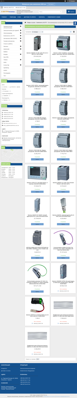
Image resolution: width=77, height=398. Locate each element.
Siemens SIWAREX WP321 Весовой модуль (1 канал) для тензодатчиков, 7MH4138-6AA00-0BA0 (63, 282)
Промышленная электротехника (8, 27)
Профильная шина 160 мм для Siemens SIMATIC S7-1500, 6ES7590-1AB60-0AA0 (63, 315)
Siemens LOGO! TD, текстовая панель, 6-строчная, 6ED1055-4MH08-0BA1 (37, 183)
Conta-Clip (6, 65)
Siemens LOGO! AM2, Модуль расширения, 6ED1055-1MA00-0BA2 (63, 118)
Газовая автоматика (9, 41)
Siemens (6, 46)
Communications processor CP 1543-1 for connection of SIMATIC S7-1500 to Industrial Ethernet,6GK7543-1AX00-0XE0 (37, 282)
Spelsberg (6, 67)
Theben (6, 59)
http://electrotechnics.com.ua (10, 123)
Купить (37, 62)
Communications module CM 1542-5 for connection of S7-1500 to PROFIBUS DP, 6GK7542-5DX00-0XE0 (63, 249)
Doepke (6, 54)
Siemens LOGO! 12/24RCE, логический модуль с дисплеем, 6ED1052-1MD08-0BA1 (63, 53)
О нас (19, 17)
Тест (5, 75)
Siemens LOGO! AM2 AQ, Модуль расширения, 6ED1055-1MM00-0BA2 (37, 151)
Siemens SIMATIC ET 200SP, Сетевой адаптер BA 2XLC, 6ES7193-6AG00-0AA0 (37, 215)
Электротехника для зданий (11, 30)
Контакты (42, 17)
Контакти (51, 4)
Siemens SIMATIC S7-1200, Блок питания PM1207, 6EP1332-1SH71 (63, 183)
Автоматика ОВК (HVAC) (10, 38)
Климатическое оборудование (27, 370)
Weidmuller (6, 49)
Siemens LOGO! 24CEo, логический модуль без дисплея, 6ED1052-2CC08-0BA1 (37, 86)
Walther (6, 51)
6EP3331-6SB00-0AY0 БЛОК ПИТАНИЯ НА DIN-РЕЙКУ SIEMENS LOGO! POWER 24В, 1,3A (37, 249)
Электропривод (8, 33)
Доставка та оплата (30, 17)
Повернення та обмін (54, 17)
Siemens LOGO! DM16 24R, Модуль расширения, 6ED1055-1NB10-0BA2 (63, 151)
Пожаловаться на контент (49, 396)
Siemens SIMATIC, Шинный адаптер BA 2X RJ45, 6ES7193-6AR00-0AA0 (63, 215)
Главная (4, 17)
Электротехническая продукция (27, 368)
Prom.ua (45, 395)
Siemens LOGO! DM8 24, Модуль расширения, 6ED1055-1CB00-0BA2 (63, 86)
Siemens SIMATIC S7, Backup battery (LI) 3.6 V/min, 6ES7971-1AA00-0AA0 (37, 315)
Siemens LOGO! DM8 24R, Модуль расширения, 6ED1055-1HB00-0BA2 (37, 118)
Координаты (4, 368)
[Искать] (60, 11)
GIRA (5, 62)
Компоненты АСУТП (41, 22)
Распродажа (7, 73)
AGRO (5, 70)
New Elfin (6, 57)
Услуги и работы (8, 43)
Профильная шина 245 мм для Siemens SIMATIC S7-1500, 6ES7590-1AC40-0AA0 (37, 346)
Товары (12, 17)
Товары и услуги (31, 22)
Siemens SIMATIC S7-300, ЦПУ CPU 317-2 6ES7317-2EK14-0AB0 (37, 53)
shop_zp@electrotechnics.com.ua (11, 125)
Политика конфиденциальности (63, 396)
